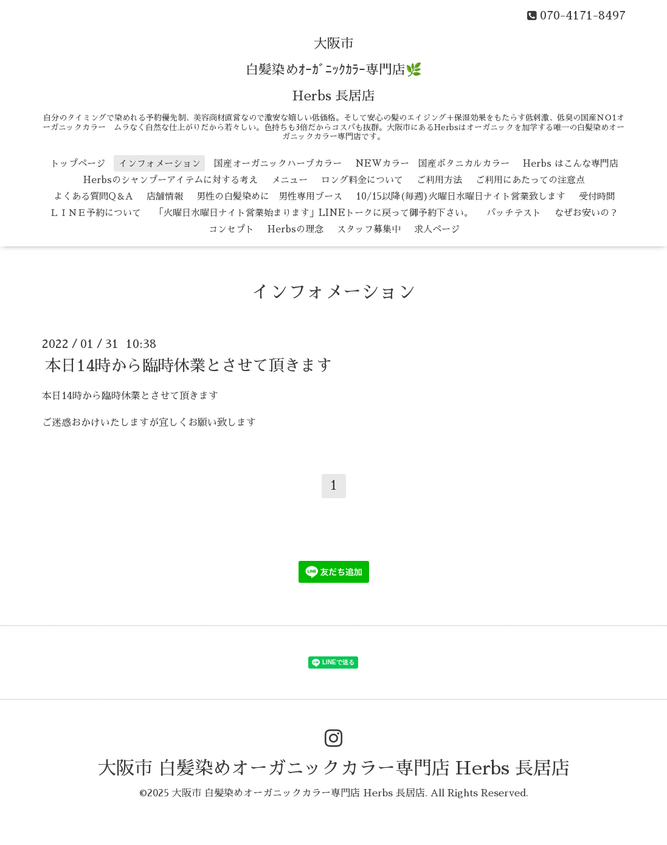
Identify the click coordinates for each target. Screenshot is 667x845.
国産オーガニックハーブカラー (278, 163)
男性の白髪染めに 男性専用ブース (269, 196)
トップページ (77, 163)
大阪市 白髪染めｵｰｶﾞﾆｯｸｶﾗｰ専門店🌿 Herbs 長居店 (333, 70)
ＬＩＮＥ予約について (95, 212)
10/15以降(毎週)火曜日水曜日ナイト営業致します (460, 196)
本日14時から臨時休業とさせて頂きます (188, 365)
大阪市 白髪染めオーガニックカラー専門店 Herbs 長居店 (334, 768)
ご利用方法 (439, 179)
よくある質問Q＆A (93, 196)
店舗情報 (165, 196)
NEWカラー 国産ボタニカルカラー (432, 163)
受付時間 (597, 196)
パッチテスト (513, 212)
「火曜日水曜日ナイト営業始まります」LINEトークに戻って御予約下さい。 (313, 212)
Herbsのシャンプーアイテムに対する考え (170, 179)
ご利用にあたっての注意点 (530, 179)
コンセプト (231, 229)
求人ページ (437, 229)
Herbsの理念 (295, 229)
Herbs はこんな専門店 (570, 163)
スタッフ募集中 (369, 229)
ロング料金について (362, 179)
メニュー (289, 179)
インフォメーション (160, 163)
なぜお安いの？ (586, 212)
